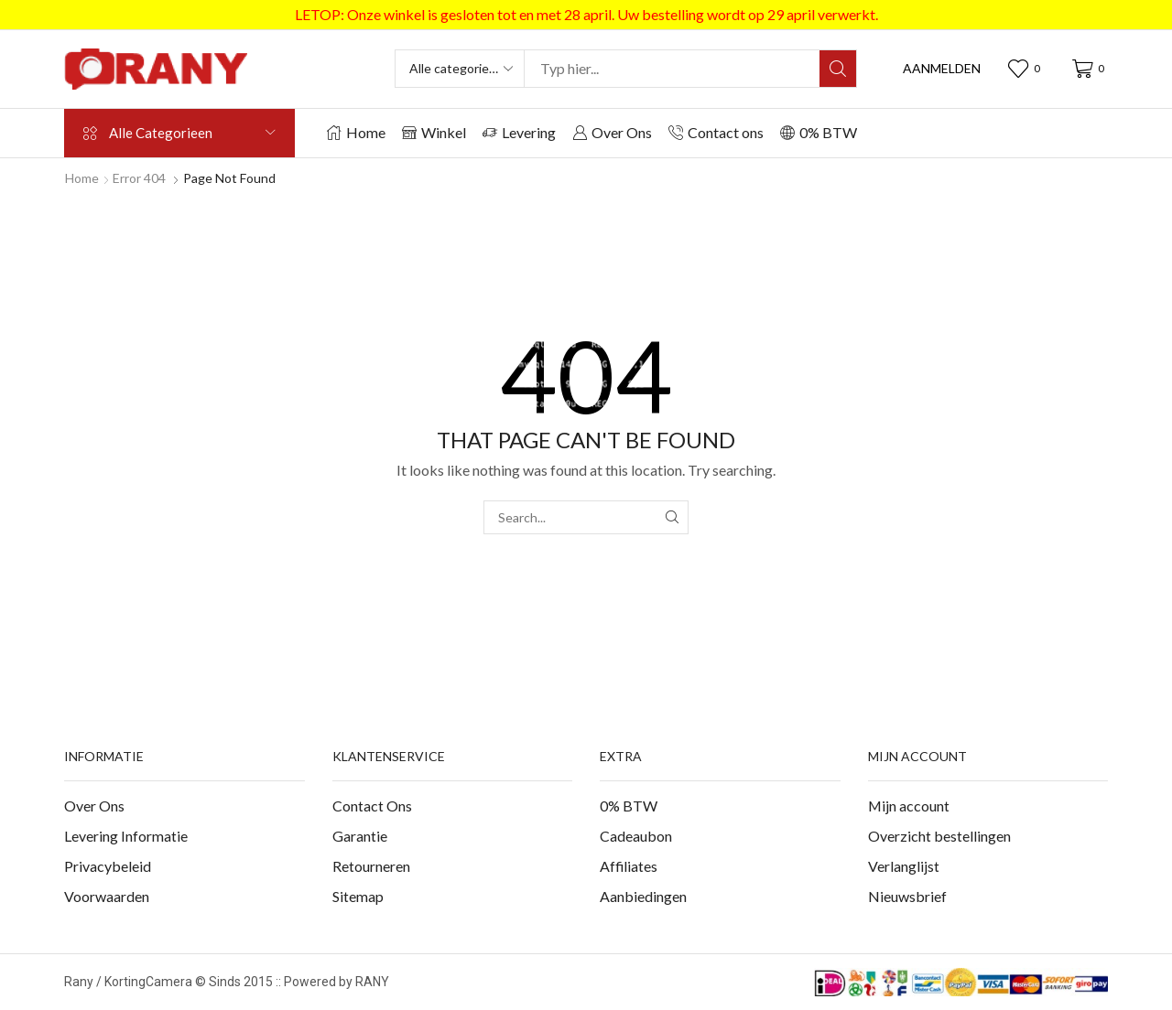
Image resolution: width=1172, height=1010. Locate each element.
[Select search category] (461, 68)
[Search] (837, 68)
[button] (942, 68)
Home (82, 178)
